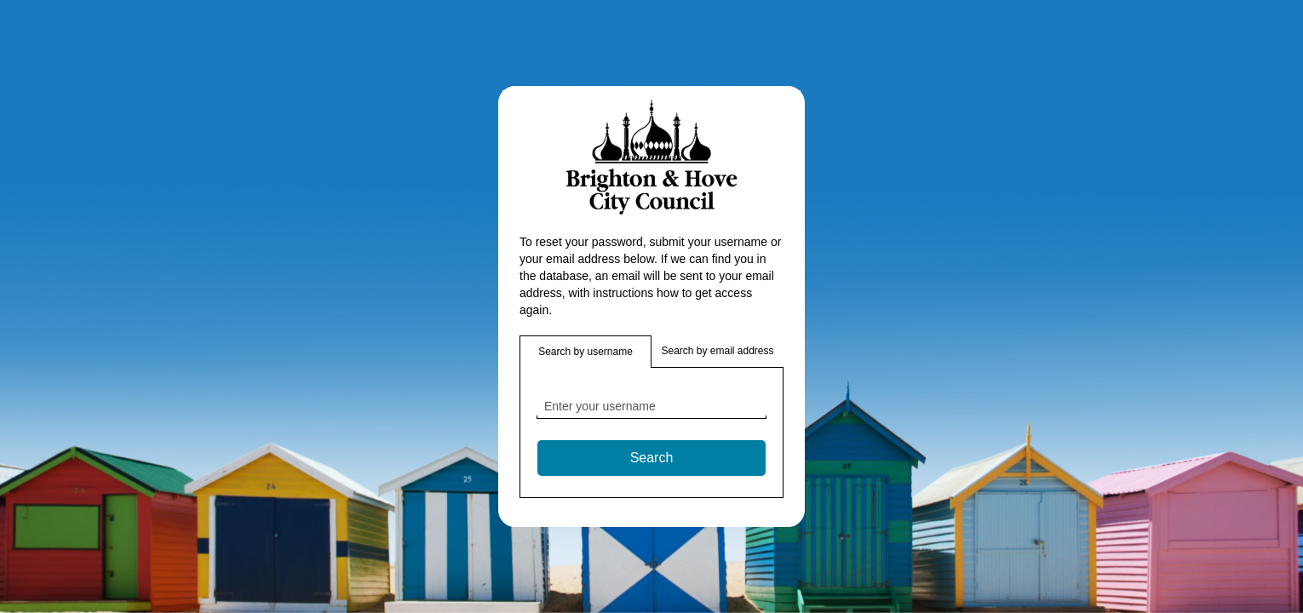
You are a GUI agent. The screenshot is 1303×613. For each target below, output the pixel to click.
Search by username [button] (585, 352)
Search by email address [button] (717, 351)
